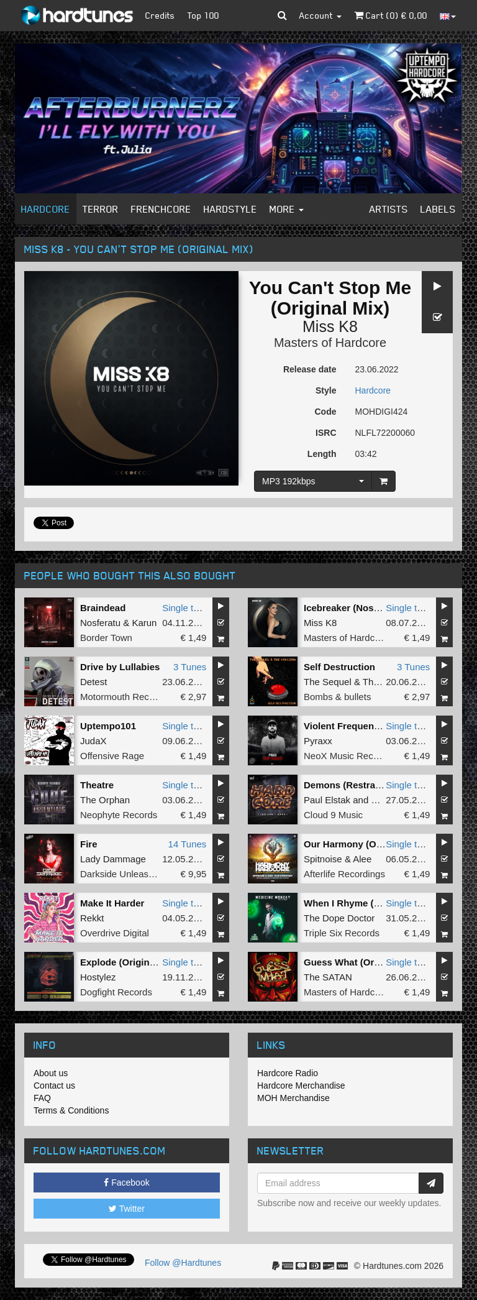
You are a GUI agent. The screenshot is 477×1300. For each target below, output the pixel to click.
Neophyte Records (118, 814)
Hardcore (45, 209)
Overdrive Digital (114, 933)
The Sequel (328, 681)
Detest (93, 681)
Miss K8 (330, 326)
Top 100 (203, 15)
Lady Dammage (113, 859)
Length (322, 454)
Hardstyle (230, 209)
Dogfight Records (116, 992)
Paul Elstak (327, 800)
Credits (160, 15)
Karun (144, 622)
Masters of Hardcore (330, 342)
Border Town (106, 637)
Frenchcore (161, 209)
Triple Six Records (341, 933)
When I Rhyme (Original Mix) (367, 903)
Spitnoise (323, 859)
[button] (282, 15)
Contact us (54, 1085)
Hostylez (98, 977)
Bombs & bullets (337, 696)
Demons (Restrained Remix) (366, 785)
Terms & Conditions (71, 1110)
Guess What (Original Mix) (362, 962)
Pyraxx (318, 740)
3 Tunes (189, 667)
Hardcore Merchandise (301, 1085)
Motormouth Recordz (123, 696)
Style (326, 390)
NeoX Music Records (347, 755)
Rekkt (92, 918)
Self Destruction (339, 667)
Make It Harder (112, 903)
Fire (89, 844)
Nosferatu (100, 622)
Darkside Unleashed (122, 874)
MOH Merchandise (293, 1098)
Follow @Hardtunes (183, 1263)
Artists (389, 209)
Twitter (127, 1209)
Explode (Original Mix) (129, 962)
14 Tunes (187, 844)
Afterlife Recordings (344, 874)
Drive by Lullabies (120, 667)
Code (326, 412)
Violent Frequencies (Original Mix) (379, 726)
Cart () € (390, 15)
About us (51, 1073)
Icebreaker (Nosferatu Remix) (368, 607)
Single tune (185, 607)
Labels (438, 209)
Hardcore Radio (287, 1073)
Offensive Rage (112, 755)
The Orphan (105, 800)
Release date (310, 369)
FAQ (42, 1098)
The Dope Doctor (339, 918)
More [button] (287, 209)
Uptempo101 (108, 726)
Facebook (126, 1182)
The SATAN (328, 977)
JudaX (93, 740)
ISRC (326, 433)
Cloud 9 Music (333, 814)
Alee (362, 859)
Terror (101, 209)
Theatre (97, 785)
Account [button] (320, 15)
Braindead (102, 607)
